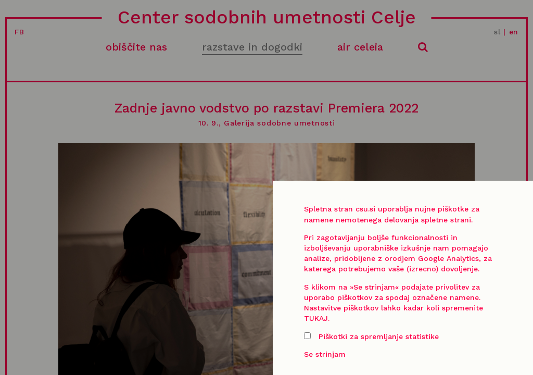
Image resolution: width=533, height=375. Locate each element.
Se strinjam (325, 354)
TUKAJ (316, 318)
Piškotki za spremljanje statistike (371, 336)
